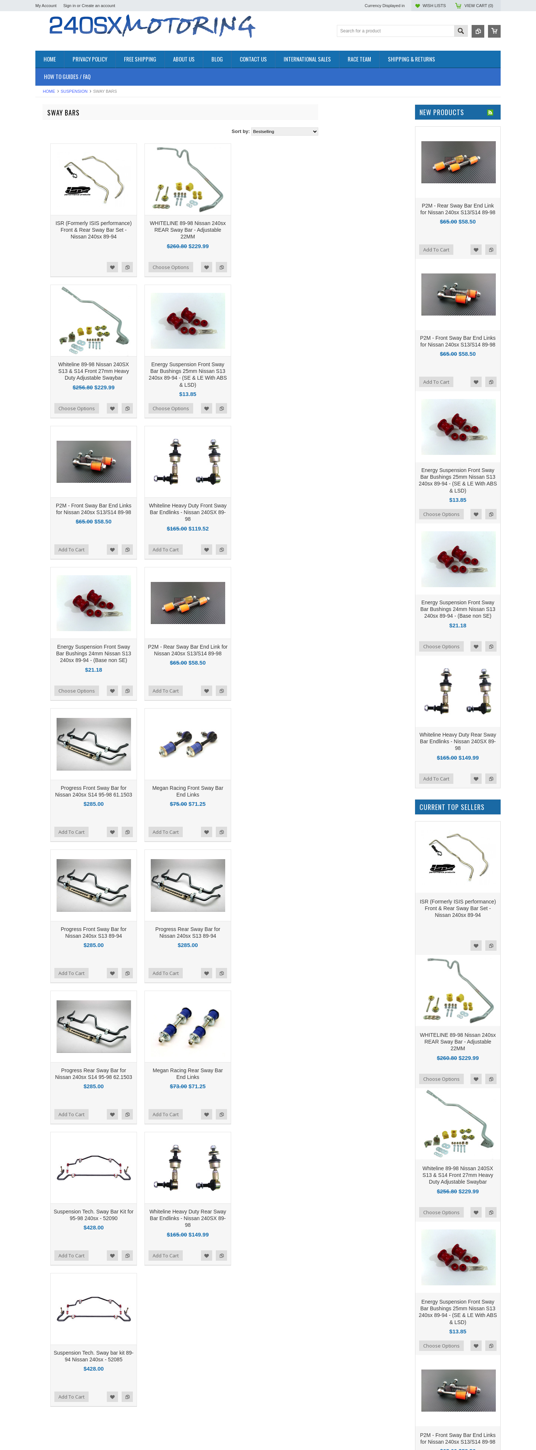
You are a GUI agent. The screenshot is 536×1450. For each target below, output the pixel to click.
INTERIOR (46, 224)
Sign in (69, 5)
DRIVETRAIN (50, 167)
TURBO (43, 249)
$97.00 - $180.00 (56, 440)
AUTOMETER (50, 341)
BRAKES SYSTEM (55, 154)
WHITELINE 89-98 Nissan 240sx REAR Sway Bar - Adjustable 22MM (277, 230)
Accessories (48, 129)
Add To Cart (161, 549)
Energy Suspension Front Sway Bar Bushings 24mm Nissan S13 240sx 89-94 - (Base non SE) (183, 653)
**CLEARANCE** (54, 136)
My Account (46, 5)
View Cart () (479, 5)
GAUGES (45, 211)
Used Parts (47, 255)
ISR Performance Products (64, 301)
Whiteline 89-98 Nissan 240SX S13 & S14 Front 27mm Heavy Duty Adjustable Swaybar (183, 371)
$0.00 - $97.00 (53, 427)
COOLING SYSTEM (57, 161)
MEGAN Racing (52, 371)
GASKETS (46, 205)
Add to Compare (216, 267)
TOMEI (43, 331)
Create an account (98, 5)
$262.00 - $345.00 (57, 465)
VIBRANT (45, 361)
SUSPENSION (74, 91)
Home (49, 91)
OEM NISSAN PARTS (59, 123)
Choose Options (260, 267)
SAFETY (44, 236)
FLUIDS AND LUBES (58, 199)
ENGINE (44, 180)
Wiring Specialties (54, 351)
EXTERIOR (47, 192)
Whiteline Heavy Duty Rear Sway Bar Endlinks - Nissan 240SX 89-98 (277, 1218)
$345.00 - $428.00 (57, 478)
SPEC (41, 381)
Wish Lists (434, 5)
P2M (40, 291)
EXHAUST (46, 186)
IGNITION (46, 217)
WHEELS (45, 262)
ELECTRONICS (52, 173)
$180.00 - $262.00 (57, 453)
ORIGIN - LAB (50, 311)
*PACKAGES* (50, 142)
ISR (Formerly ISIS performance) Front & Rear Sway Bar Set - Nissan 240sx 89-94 (183, 230)
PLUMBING (48, 230)
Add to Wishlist (201, 267)
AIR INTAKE (48, 148)
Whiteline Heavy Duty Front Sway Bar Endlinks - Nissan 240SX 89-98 (277, 512)
